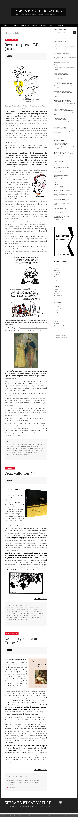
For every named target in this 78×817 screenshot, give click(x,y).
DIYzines (56, 289)
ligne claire (33, 611)
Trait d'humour (64, 74)
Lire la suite (42, 598)
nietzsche (14, 782)
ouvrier (13, 454)
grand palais (36, 609)
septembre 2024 (58, 309)
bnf (38, 446)
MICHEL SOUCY (57, 274)
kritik (38, 608)
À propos (15, 25)
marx (32, 450)
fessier (24, 613)
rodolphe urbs (38, 450)
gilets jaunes (34, 448)
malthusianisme (34, 782)
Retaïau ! (56, 184)
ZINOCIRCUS (57, 268)
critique (9, 609)
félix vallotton (16, 609)
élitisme (28, 450)
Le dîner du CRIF (59, 169)
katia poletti (14, 619)
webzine (12, 444)
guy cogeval (26, 617)
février (24, 446)
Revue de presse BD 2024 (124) (63, 192)
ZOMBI (55, 266)
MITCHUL (56, 293)
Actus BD (60, 25)
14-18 (16, 615)
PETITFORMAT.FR (58, 296)
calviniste (20, 615)
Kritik (51, 25)
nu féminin (19, 613)
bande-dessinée (33, 444)
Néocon (56, 176)
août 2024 (56, 311)
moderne (20, 611)
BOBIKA (55, 280)
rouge (9, 454)
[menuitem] (6, 25)
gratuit (26, 444)
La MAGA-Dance (58, 210)
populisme (23, 450)
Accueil (5, 25)
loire (36, 613)
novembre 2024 (58, 304)
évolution (10, 784)
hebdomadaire (18, 446)
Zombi (55, 74)
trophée (20, 448)
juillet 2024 (56, 313)
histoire (20, 782)
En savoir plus (64, 815)
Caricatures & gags (39, 25)
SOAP (55, 276)
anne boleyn (27, 454)
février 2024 (56, 323)
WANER (55, 278)
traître (17, 454)
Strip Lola (25, 25)
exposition (23, 609)
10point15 (14, 452)
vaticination (10, 617)
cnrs (28, 452)
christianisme (26, 782)
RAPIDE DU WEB (58, 291)
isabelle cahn (33, 617)
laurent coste (18, 780)
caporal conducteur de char (62, 53)
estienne (9, 448)
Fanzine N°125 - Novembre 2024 (63, 153)
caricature (15, 448)
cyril (55, 64)
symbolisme (36, 452)
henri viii (22, 454)
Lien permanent (12, 442)
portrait (9, 452)
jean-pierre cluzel (22, 619)
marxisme (9, 782)
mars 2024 (56, 321)
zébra (18, 444)
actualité (39, 444)
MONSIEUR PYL (57, 272)
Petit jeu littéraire (65, 101)
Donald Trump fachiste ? (61, 201)
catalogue (29, 609)
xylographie (14, 611)
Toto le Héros (57, 83)
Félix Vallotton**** (20, 473)
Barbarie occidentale (60, 55)
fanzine (22, 444)
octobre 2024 (57, 307)
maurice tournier (22, 452)
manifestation (30, 613)
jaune (31, 452)
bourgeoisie (16, 450)
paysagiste (17, 617)
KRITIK (27, 605)
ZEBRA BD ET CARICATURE (38, 11)
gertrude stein (27, 615)
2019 (27, 446)
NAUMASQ (56, 264)
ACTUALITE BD (29, 442)
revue (8, 446)
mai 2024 (56, 317)
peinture (14, 613)
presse (12, 446)
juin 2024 (56, 315)
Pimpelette (57, 110)
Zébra (55, 43)
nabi (21, 617)
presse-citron (32, 446)
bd (15, 444)
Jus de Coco (63, 119)
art (30, 780)
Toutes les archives (61, 325)
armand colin (25, 780)
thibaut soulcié (27, 448)
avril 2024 (56, 319)
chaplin (13, 615)
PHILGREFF (56, 270)
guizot (33, 780)
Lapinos (56, 128)
